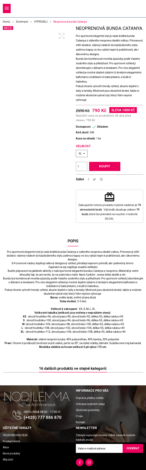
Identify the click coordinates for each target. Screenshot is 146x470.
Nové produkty (11, 453)
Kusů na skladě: (86, 138)
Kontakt (80, 422)
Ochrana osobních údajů (90, 404)
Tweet (94, 179)
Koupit (105, 166)
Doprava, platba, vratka (89, 397)
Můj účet (8, 459)
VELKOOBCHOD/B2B (15, 435)
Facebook (79, 462)
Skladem (102, 126)
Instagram (89, 462)
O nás (79, 416)
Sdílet (88, 179)
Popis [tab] (73, 241)
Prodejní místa (11, 441)
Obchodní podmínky (88, 410)
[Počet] (81, 166)
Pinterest (101, 179)
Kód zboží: (82, 132)
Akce (6, 447)
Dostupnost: (83, 126)
